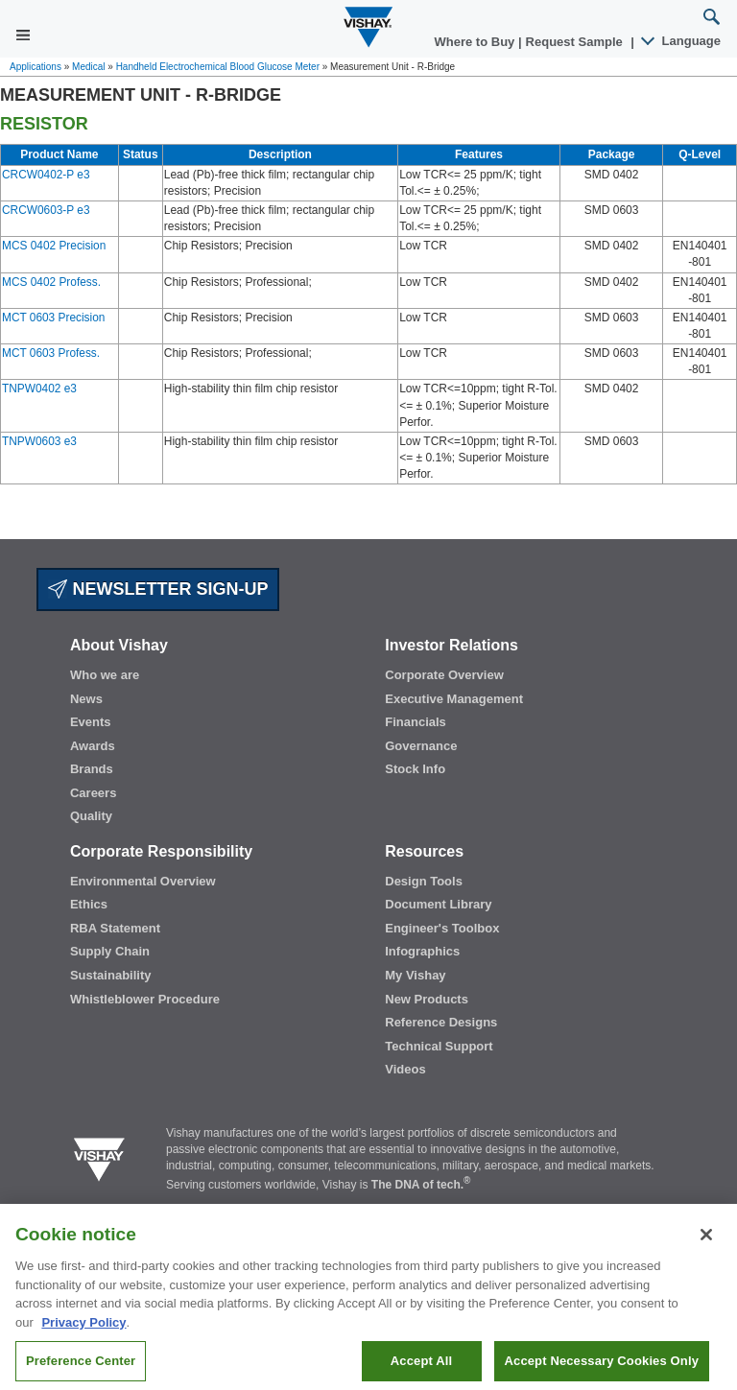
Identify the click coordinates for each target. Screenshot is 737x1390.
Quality (91, 816)
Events (90, 722)
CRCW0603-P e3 (46, 210)
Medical (88, 66)
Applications (35, 66)
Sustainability (111, 975)
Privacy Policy (83, 1339)
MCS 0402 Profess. (51, 282)
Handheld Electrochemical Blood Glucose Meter (218, 66)
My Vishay (415, 975)
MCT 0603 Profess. (51, 353)
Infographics (422, 951)
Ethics (88, 904)
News (86, 699)
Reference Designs (441, 1022)
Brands (91, 769)
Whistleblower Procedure (145, 999)
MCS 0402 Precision (54, 245)
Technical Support (438, 1046)
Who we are (104, 675)
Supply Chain (110, 951)
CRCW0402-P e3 (46, 174)
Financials (415, 722)
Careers (93, 793)
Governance (421, 746)
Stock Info (415, 769)
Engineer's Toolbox (442, 928)
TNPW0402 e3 (39, 388)
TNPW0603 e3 (39, 441)
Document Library (438, 904)
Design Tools (424, 881)
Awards (92, 746)
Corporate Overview (444, 675)
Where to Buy (476, 42)
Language (682, 41)
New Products (426, 999)
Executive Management (454, 699)
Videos (405, 1069)
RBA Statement (115, 928)
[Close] (706, 1253)
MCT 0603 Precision (53, 317)
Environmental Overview (143, 881)
